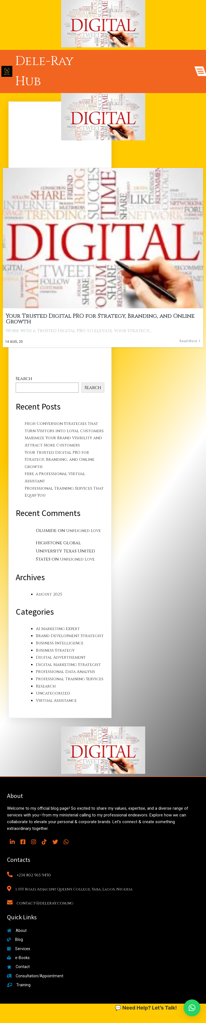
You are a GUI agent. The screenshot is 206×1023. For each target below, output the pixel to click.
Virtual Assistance (56, 700)
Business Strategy (55, 650)
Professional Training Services (69, 679)
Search (24, 379)
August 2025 (49, 594)
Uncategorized (53, 693)
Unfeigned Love (83, 530)
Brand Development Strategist (70, 635)
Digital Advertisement (61, 657)
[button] (192, 1007)
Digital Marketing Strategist (68, 664)
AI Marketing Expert (58, 628)
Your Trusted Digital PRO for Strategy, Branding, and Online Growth (59, 459)
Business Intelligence (60, 643)
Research (46, 686)
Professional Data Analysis (65, 671)
